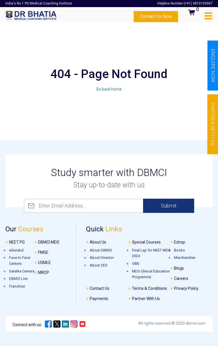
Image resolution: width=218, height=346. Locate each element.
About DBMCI (101, 250)
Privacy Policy (186, 288)
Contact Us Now (156, 16)
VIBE (135, 263)
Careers (181, 278)
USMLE (44, 262)
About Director (102, 257)
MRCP (43, 272)
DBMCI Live (18, 278)
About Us (98, 242)
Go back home (109, 89)
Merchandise (184, 257)
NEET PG (17, 242)
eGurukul (16, 250)
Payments (99, 298)
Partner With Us (146, 298)
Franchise (17, 286)
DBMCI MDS (48, 242)
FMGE (43, 252)
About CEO (99, 265)
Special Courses (146, 242)
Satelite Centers (22, 271)
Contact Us (99, 288)
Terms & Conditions (149, 288)
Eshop (179, 242)
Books (179, 250)
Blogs (179, 268)
